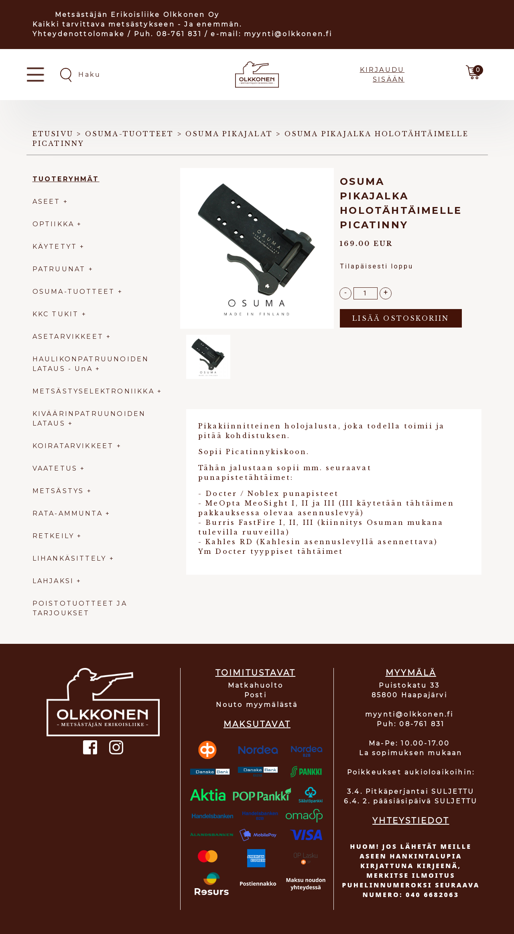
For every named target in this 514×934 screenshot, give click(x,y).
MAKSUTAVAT (257, 724)
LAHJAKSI (55, 581)
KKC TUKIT (56, 314)
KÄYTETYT (55, 246)
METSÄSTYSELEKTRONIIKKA (93, 391)
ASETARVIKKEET (68, 336)
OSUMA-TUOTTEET (74, 291)
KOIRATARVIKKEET (73, 446)
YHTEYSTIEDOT (410, 820)
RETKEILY (54, 536)
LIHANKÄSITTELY (71, 558)
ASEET (47, 201)
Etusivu (53, 134)
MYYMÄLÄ (411, 673)
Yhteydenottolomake (79, 34)
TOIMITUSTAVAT (255, 673)
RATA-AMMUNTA (69, 513)
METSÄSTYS (58, 491)
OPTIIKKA (54, 224)
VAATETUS (55, 468)
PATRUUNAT (59, 269)
